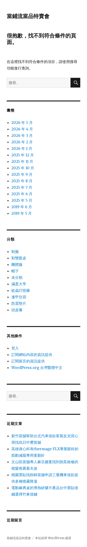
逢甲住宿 (18, 297)
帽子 (15, 271)
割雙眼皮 (18, 258)
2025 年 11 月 (22, 161)
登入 (15, 348)
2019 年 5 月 (21, 213)
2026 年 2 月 (22, 142)
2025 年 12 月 (22, 155)
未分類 (17, 277)
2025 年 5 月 (21, 200)
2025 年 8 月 (21, 181)
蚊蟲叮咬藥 (20, 290)
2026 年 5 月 (22, 122)
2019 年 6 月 (21, 206)
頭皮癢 (17, 310)
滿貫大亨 (18, 284)
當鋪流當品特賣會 (28, 16)
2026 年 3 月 (22, 135)
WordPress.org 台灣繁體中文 (36, 367)
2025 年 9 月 (21, 174)
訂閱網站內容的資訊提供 (31, 354)
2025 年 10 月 (22, 168)
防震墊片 (18, 303)
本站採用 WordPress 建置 (53, 538)
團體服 (17, 264)
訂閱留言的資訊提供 (28, 361)
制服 (15, 251)
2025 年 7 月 (21, 187)
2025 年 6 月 (21, 194)
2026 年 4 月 (22, 129)
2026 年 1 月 (21, 148)
